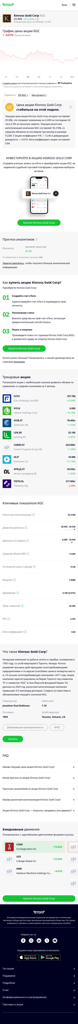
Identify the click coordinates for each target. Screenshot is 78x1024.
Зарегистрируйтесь (13, 263)
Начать (12, 739)
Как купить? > (39, 95)
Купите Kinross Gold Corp (39, 222)
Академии (19, 361)
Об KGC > (23, 95)
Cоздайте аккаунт (10, 83)
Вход (64, 4)
